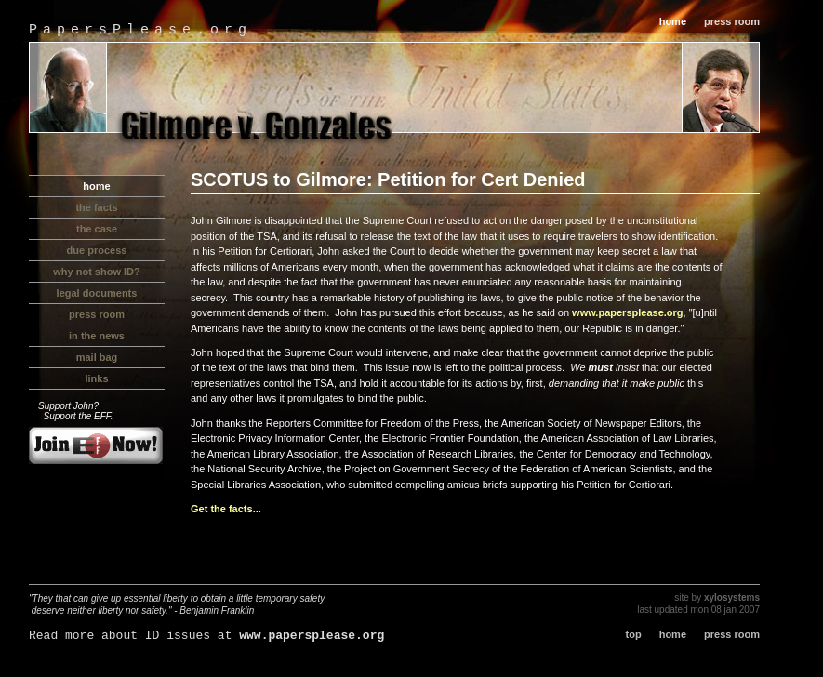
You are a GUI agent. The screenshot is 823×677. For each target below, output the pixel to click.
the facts (96, 207)
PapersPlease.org (140, 30)
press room (732, 21)
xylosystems (732, 597)
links (96, 378)
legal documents (97, 293)
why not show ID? (96, 271)
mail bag (97, 357)
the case (96, 228)
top (634, 634)
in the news (97, 335)
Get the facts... (226, 508)
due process (97, 250)
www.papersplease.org (627, 312)
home (672, 21)
